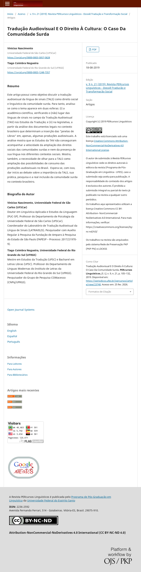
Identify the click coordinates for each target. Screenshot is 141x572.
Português (13, 341)
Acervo (21, 14)
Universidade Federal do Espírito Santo (51, 500)
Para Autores (14, 369)
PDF (94, 49)
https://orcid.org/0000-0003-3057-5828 (28, 57)
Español (12, 336)
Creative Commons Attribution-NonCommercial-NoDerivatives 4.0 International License (107, 145)
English (12, 330)
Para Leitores (14, 363)
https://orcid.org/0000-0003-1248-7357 (28, 72)
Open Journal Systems (21, 309)
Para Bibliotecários (17, 374)
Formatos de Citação (99, 291)
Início (10, 14)
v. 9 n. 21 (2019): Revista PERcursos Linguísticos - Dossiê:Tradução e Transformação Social (78, 14)
